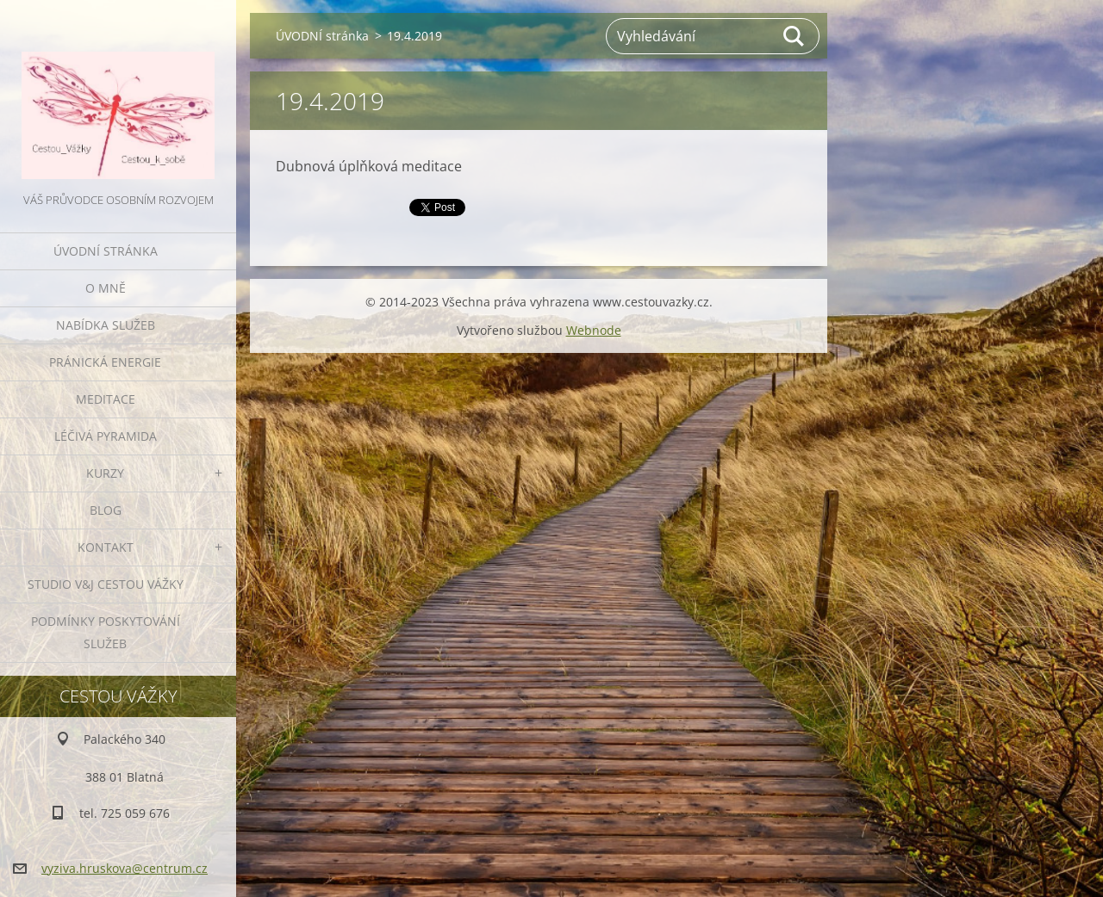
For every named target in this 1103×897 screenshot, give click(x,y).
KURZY (105, 473)
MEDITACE (105, 399)
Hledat (794, 36)
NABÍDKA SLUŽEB (105, 325)
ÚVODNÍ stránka (105, 251)
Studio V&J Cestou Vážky (106, 584)
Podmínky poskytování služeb (105, 632)
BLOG (106, 510)
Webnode (593, 330)
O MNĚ (105, 288)
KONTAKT (106, 547)
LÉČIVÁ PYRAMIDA (105, 436)
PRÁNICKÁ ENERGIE (105, 362)
